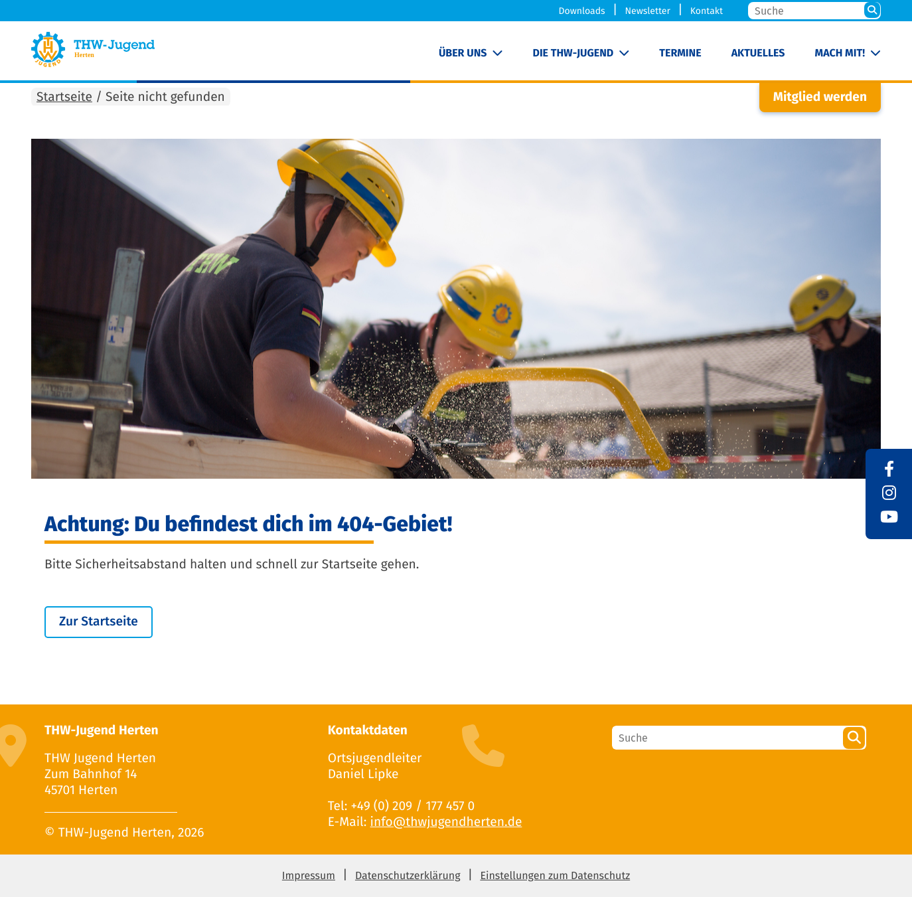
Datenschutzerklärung (408, 876)
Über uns (463, 53)
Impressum (308, 876)
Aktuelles (758, 53)
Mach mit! (840, 53)
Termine (680, 53)
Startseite (64, 97)
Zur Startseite (98, 621)
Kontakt (706, 11)
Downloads (582, 11)
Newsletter (647, 11)
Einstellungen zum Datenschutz (555, 876)
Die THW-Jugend (573, 53)
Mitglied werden (820, 97)
